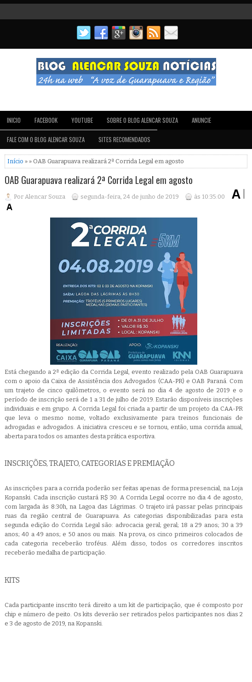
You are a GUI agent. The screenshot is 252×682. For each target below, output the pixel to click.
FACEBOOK (45, 120)
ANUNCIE (201, 120)
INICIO (14, 120)
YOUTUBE (82, 120)
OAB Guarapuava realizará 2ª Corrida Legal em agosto (99, 179)
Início (15, 161)
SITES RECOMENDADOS (124, 139)
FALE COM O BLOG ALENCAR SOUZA (46, 139)
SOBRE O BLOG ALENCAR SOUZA (142, 120)
